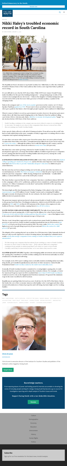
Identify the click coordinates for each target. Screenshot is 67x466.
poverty (32, 302)
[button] (64, 12)
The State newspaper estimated (31, 172)
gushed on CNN (20, 107)
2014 (18, 204)
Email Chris (8, 370)
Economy (33, 423)
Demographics (33, 419)
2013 (11, 204)
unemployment (24, 302)
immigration (57, 300)
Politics (4, 19)
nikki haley (24, 300)
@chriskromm (6, 357)
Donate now (33, 6)
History (33, 434)
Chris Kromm (7, 31)
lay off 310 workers (43, 206)
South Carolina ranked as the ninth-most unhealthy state (34, 265)
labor (4, 302)
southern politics (56, 298)
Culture (33, 415)
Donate (33, 402)
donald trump (34, 300)
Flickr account (23, 79)
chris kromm (9, 298)
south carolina (20, 298)
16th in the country (53, 224)
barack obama (44, 298)
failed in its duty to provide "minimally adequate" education (28, 163)
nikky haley (16, 300)
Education (33, 427)
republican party (46, 300)
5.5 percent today (10, 143)
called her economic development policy (42, 117)
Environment (33, 430)
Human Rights (33, 438)
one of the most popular (28, 105)
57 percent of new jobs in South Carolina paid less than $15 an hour (24, 214)
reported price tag (8, 192)
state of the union (32, 298)
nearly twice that (40, 145)
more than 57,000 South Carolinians (50, 273)
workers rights (12, 302)
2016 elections (6, 300)
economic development (44, 302)
